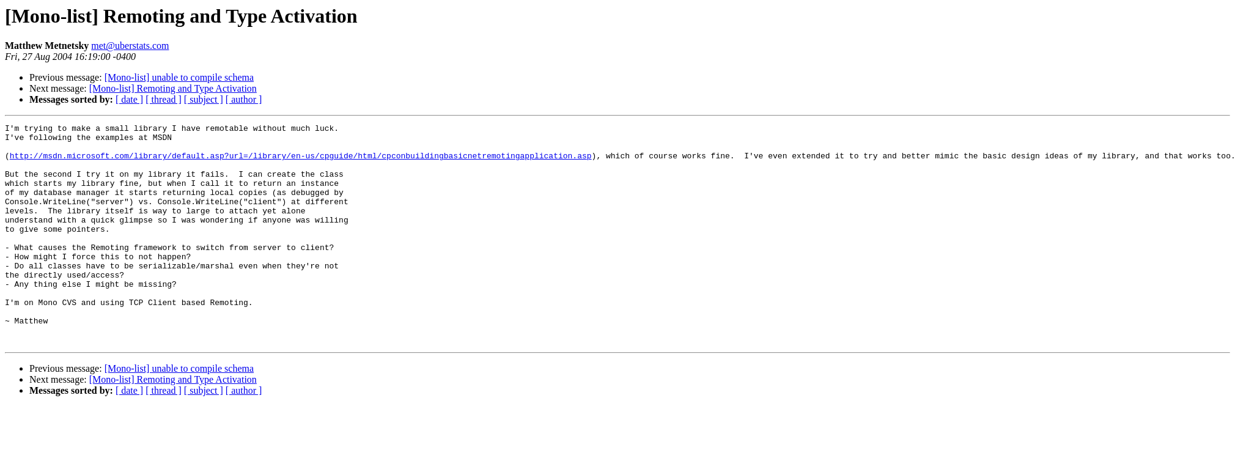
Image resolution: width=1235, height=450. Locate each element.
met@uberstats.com (130, 45)
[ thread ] (164, 99)
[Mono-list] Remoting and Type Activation (173, 88)
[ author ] (244, 99)
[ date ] (129, 99)
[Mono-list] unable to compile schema (179, 77)
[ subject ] (203, 99)
